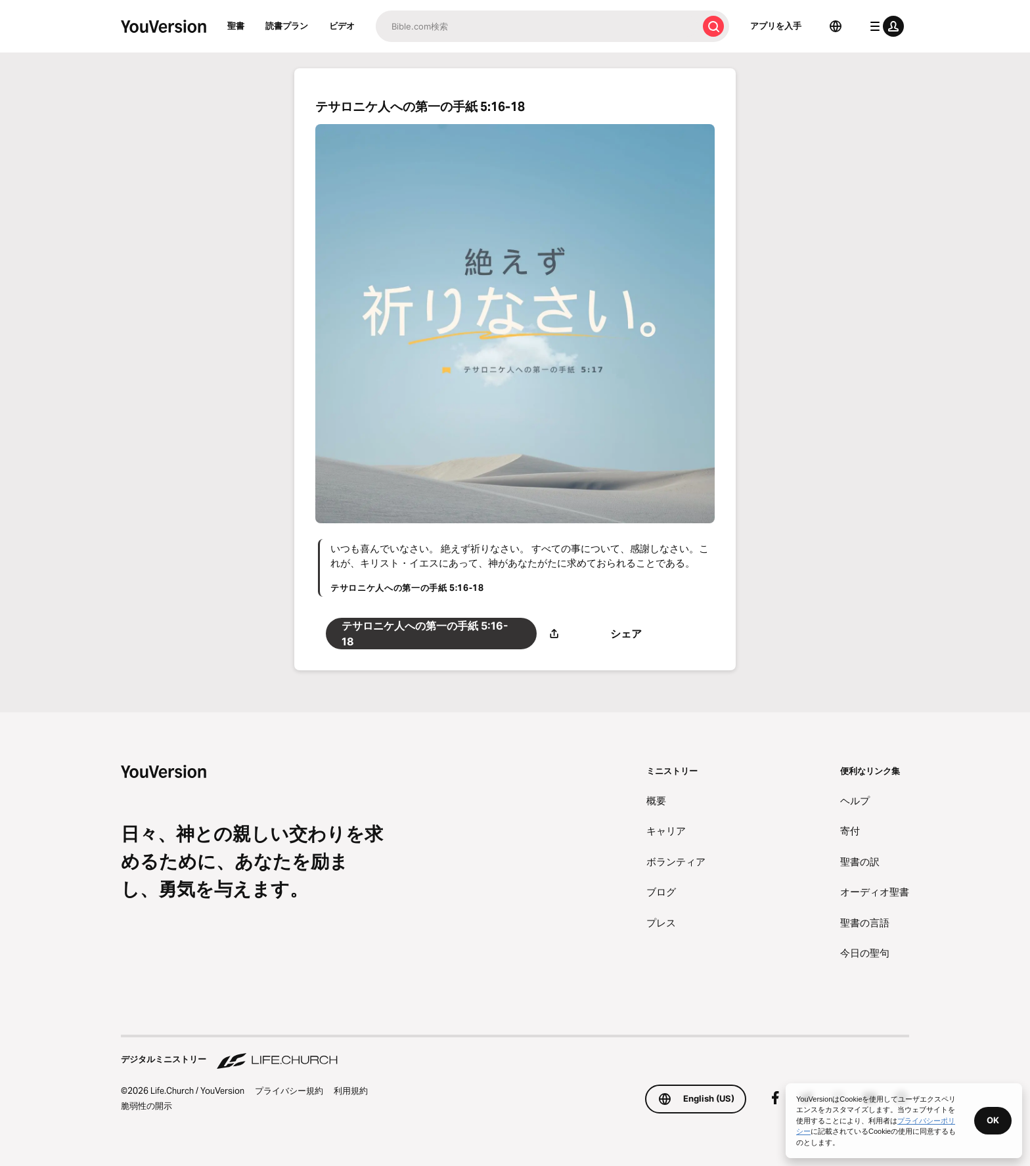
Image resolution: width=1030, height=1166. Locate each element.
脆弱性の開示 (146, 1105)
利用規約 (351, 1090)
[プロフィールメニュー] (884, 26)
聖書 (235, 25)
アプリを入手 (775, 25)
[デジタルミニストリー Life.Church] (515, 1053)
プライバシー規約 (289, 1090)
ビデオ (342, 25)
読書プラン (286, 25)
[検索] (537, 26)
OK (993, 1120)
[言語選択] (835, 26)
